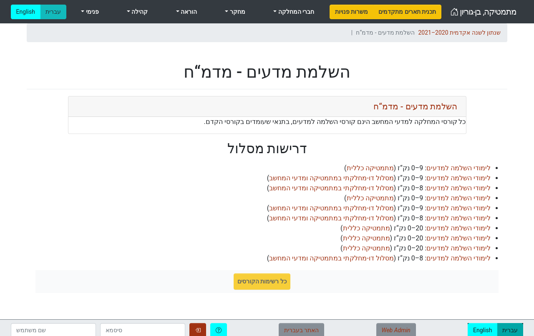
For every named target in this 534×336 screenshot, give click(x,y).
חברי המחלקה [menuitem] (295, 11)
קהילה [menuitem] (139, 11)
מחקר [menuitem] (236, 11)
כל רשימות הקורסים (262, 281)
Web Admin (396, 330)
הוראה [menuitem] (188, 11)
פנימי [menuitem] (91, 11)
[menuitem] (351, 12)
